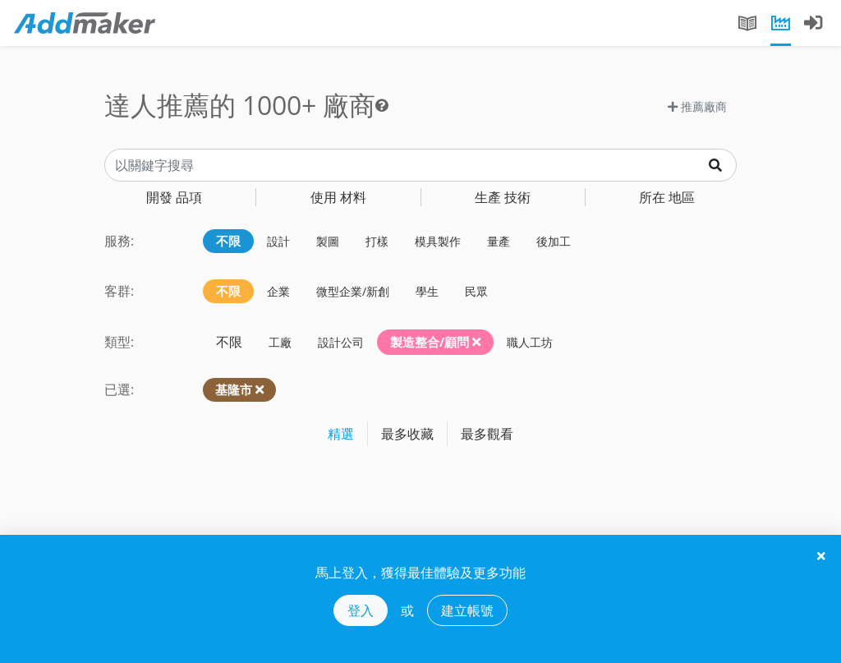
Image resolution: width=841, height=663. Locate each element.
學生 (427, 291)
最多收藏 (407, 434)
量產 (498, 241)
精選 (341, 434)
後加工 (553, 241)
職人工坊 (530, 342)
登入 (360, 610)
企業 (278, 291)
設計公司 (341, 342)
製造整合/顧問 (435, 342)
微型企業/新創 (352, 291)
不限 (228, 241)
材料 (338, 197)
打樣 (376, 241)
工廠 (280, 342)
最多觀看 (487, 434)
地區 (667, 197)
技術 (503, 197)
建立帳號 (467, 610)
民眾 (476, 291)
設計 (278, 241)
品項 (174, 197)
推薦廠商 (697, 106)
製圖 (327, 241)
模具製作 (438, 241)
